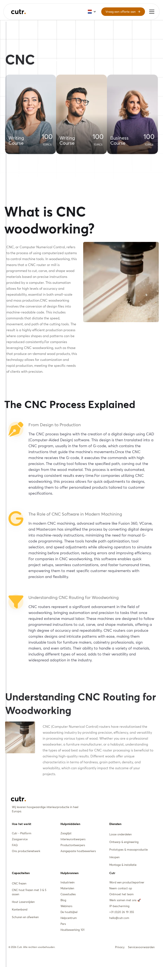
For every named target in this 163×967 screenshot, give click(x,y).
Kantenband (19, 909)
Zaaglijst (66, 833)
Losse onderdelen (120, 834)
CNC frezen (19, 883)
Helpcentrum (68, 918)
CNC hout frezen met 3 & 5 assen (29, 892)
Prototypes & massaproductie (128, 849)
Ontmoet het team (121, 894)
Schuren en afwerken (25, 917)
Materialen (67, 888)
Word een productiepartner (126, 882)
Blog (63, 900)
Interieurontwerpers (73, 839)
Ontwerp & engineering (124, 842)
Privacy (120, 947)
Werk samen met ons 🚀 (125, 900)
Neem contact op (120, 888)
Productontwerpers (72, 845)
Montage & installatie (122, 864)
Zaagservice (20, 839)
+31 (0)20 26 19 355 (121, 912)
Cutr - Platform (21, 833)
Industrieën (67, 882)
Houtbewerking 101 (72, 929)
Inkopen (114, 857)
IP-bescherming (119, 906)
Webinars (66, 906)
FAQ (15, 845)
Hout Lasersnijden (23, 902)
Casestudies (68, 894)
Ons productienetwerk (26, 851)
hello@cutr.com (119, 918)
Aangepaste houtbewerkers (78, 851)
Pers (63, 924)
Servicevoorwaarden (141, 947)
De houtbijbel (68, 912)
